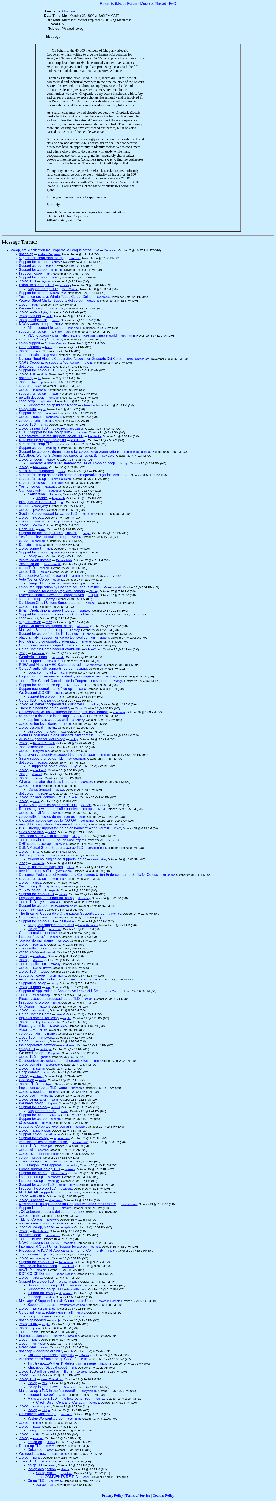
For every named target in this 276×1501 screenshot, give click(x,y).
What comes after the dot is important (47, 782)
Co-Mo (37, 525)
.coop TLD (27, 1037)
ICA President (67, 921)
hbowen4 (61, 844)
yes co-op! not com (42, 731)
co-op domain (29, 420)
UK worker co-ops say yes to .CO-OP (47, 820)
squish (78, 716)
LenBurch (55, 583)
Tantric (52, 727)
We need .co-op (31, 1103)
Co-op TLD (36, 583)
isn (35, 606)
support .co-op (30, 599)
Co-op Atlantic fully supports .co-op (45, 668)
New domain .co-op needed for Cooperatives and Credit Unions (67, 1204)
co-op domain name (34, 521)
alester (60, 789)
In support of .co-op (34, 1002)
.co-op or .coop (30, 459)
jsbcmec (43, 1150)
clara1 (37, 882)
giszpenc (66, 1188)
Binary (62, 471)
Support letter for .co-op (37, 1208)
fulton (35, 1339)
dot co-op (26, 378)
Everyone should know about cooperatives (51, 595)
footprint (58, 1223)
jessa (36, 1328)
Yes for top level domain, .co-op (43, 537)
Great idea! (27, 1347)
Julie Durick (47, 700)
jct (43, 556)
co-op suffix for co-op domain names (47, 816)
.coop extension (31, 747)
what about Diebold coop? (47, 1367)
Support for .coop (32, 293)
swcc (36, 801)
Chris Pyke (40, 312)
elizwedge (88, 405)
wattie (42, 1080)
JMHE (45, 1316)
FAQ (172, 3)
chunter (57, 262)
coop (23, 618)
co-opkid (82, 1371)
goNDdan (44, 366)
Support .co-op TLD (43, 289)
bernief (60, 1014)
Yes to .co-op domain (35, 560)
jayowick (52, 1219)
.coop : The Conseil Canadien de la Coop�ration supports (64, 681)
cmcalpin (46, 1146)
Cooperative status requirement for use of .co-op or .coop (71, 463)
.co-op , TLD (28, 1084)
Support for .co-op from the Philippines (48, 633)
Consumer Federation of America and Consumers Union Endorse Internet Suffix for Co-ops (88, 874)
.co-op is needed (31, 1091)
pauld (49, 316)
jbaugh (124, 463)
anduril (55, 1107)
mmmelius (57, 878)
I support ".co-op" (32, 936)
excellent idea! (30, 1235)
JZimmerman (94, 664)
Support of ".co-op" (42, 1111)
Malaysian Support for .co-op (41, 630)
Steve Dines (59, 1173)
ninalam (41, 1270)
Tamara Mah (64, 560)
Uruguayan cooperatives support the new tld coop (57, 754)
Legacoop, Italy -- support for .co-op (46, 898)
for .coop (34, 1297)
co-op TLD (27, 568)
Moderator (110, 250)
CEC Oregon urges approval (41, 1165)
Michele (45, 568)
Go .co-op (26, 1080)
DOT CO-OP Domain (35, 1273)
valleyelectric (41, 1022)
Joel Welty (55, 1480)
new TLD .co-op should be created (45, 824)
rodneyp (54, 1091)
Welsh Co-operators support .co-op (46, 626)
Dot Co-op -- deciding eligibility (51, 1355)
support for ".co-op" (34, 339)
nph (48, 273)
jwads (37, 1426)
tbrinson (77, 1088)
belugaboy (66, 1227)
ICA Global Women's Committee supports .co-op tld (58, 455)
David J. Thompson (50, 855)
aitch (62, 696)
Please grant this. (32, 1026)
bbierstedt (39, 944)
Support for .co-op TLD (36, 370)
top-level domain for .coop (39, 1018)
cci (99, 735)
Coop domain (29, 1072)
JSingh (55, 277)
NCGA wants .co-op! (34, 324)
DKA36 (36, 1157)
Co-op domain (30, 347)
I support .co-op (31, 1177)
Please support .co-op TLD (39, 1169)
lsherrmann (40, 467)
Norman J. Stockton (66, 1335)
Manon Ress (58, 293)
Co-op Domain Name (35, 1014)
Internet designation (34, 1335)
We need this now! (33, 1453)
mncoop (38, 1438)
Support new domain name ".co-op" (46, 689)
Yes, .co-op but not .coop (38, 1266)
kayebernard (62, 1138)
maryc (52, 1465)
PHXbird (57, 1161)
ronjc (57, 521)
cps (43, 409)
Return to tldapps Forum (118, 3)
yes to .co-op (29, 952)
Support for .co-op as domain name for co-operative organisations (69, 451)
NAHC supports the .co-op (39, 1242)
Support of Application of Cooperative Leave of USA (58, 991)
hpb (70, 1351)
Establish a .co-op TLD (36, 285)
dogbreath (55, 1200)
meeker (94, 704)
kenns (45, 1347)
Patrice (42, 762)
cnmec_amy (40, 506)
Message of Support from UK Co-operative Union (56, 1301)
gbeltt (44, 1057)
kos (48, 987)
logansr (52, 1103)
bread (55, 320)
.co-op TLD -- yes (32, 902)
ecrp (126, 475)
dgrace (95, 1246)
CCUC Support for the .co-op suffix (45, 432)
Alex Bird (82, 626)
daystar (45, 281)
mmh (47, 1072)
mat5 (49, 548)
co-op (23, 506)
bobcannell (87, 820)
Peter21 (100, 1398)
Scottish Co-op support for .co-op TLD (48, 513)
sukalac (81, 824)
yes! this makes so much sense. (43, 1142)
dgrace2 (91, 602)
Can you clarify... (31, 490)
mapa (54, 393)
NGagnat (50, 486)
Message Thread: (19, 242)
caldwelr (82, 432)
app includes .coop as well (48, 720)
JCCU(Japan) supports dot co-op (44, 1211)
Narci (48, 347)
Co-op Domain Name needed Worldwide (50, 649)
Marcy (68, 1387)
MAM (101, 809)
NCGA (59, 324)
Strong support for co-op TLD (41, 758)
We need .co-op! (31, 308)
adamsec (105, 614)
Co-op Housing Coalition (67, 428)
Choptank (68, 11)
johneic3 (73, 327)
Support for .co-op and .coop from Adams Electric (56, 614)
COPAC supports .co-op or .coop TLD (48, 805)
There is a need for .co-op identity (44, 708)
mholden (72, 1165)
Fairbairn (65, 1208)
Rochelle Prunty (61, 331)
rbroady (55, 964)
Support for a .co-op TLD (47, 1285)
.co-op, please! (30, 417)
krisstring (39, 1068)
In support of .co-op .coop (47, 766)
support (24, 386)
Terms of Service (137, 1495)
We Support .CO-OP (34, 692)
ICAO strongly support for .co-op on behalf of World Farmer (64, 828)
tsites (49, 265)
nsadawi (51, 413)
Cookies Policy (163, 1495)
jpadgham (39, 389)
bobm (36, 1215)
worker (50, 1297)
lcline (56, 1002)
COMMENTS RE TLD (61, 1477)
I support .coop (30, 273)
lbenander (38, 653)
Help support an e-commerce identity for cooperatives (60, 676)
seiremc (38, 778)
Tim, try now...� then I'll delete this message (62, 1363)
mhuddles (52, 417)
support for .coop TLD (35, 444)
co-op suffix (28, 409)
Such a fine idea (31, 832)
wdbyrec (47, 1084)
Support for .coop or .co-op (39, 685)
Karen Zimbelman (52, 1379)
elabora (104, 637)
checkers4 (39, 770)
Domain (25, 544)
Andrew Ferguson (49, 254)
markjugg (54, 1181)
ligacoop (37, 382)
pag (34, 304)
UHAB (51, 1442)
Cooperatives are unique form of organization (53, 1060)
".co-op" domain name (36, 940)
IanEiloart (68, 1266)
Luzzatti (116, 587)
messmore (39, 541)
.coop (23, 304)
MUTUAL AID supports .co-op (41, 1192)
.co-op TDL (27, 374)
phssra (64, 1469)
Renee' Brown (42, 967)
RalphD (93, 595)
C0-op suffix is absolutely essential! (46, 1312)
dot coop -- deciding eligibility (41, 1351)
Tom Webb (38, 1343)
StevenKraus (129, 1204)
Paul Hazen (40, 1231)
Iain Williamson (77, 1289)
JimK (44, 424)
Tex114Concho (68, 797)
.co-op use (27, 1095)
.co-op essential (31, 727)
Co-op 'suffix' (46, 1473)
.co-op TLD (27, 281)
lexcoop (54, 397)
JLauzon (80, 1126)
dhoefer (38, 960)
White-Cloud (93, 649)
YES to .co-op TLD (33, 890)
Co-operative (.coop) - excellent (43, 575)
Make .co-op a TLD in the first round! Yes (59, 1398)
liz (39, 378)
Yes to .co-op (29, 564)
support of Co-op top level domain (45, 1126)
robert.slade (72, 685)
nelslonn (47, 1430)
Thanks (41, 498)
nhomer (87, 641)
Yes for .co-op (29, 486)
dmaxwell (49, 952)
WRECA (63, 940)
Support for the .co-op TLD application (48, 533)
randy (54, 983)
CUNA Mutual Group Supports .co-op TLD (51, 847)
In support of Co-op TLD (37, 502)
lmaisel (57, 339)
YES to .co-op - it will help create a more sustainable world (72, 335)
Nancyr (51, 459)
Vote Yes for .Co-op (34, 579)
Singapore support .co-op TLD (51, 925)
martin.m (87, 513)
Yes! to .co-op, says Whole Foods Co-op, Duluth (56, 296)
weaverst (93, 300)
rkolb (96, 1060)
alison (57, 813)
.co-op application (32, 964)
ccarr (50, 1450)
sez (63, 731)
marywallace (41, 751)
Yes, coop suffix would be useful (43, 836)
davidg (73, 739)
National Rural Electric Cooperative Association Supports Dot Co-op (70, 358)
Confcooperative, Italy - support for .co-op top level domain (63, 712)
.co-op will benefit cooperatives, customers (51, 704)
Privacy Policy (112, 1495)
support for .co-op (32, 331)
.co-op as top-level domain (39, 723)
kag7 (74, 766)
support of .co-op (32, 975)
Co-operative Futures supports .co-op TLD (51, 436)
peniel (52, 747)
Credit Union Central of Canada (60, 1402)
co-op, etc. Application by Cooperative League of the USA (63, 587)
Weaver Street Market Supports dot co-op (51, 300)
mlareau (70, 1169)
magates (69, 1242)
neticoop (105, 754)
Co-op (23, 1041)
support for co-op (32, 482)
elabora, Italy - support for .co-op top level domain (57, 637)
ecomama (74, 1418)
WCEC (45, 971)
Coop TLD (27, 529)
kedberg (51, 448)
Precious (74, 1192)
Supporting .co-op (32, 983)
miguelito (49, 355)
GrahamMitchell (69, 1281)
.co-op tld (26, 1153)
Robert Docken (65, 1273)
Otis (44, 1383)
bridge (46, 1410)
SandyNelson (88, 1391)
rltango (118, 681)
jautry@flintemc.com (64, 905)
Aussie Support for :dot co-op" (42, 739)
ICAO (117, 828)
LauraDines (59, 1453)
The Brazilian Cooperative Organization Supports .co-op (62, 913)
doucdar (82, 668)
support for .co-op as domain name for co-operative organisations (69, 475)
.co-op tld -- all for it (34, 813)
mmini (37, 1375)
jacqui (86, 1477)
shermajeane (58, 975)
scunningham (41, 1258)
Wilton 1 (46, 948)
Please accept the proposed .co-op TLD (49, 998)
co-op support (29, 343)
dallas (62, 370)
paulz (55, 890)
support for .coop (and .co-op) (41, 258)
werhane (66, 1414)
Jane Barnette (52, 564)
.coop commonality (42, 672)
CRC (49, 622)
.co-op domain (30, 316)
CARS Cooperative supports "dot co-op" (49, 362)
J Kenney (55, 494)
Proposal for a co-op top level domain (56, 591)
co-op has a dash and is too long (44, 716)
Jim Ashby (38, 863)
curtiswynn (53, 1134)
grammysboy (64, 871)
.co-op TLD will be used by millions (45, 1371)
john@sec (39, 956)
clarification (36, 494)
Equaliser (66, 1473)
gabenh (45, 1006)
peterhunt (55, 929)
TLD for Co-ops (30, 1219)
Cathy (78, 708)
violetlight (78, 575)
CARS (89, 362)
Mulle (44, 374)
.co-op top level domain (37, 797)
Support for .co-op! (33, 262)
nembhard (54, 1177)
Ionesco (55, 936)
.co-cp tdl (26, 1150)
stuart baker (98, 859)
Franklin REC (54, 661)
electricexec (67, 1045)
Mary (76, 836)
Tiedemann (66, 1262)
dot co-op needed (32, 1320)
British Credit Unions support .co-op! (47, 610)
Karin (64, 672)
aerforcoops (56, 308)
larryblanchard (97, 847)
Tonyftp (46, 1122)
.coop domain (29, 1254)
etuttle (43, 1029)
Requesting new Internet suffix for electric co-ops (56, 809)
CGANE (57, 917)
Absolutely (27, 1029)
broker (45, 572)
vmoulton (87, 782)
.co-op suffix (28, 1324)
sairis (55, 1099)
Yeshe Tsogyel (68, 1184)
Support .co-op (30, 265)
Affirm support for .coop (45, 327)
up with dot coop (31, 397)
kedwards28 (80, 1142)
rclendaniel (56, 482)
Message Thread (153, 3)
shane (37, 351)
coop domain (29, 355)
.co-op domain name (34, 840)
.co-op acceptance (33, 1161)
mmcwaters (40, 1010)
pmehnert (39, 510)
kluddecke (94, 436)
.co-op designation (33, 320)
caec (42, 529)
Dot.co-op (35, 1450)
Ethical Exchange (44, 1308)
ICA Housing (78, 440)
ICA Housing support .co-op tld (42, 440)
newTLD (25, 1270)
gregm (88, 998)
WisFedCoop (41, 995)
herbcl (37, 1457)
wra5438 (55, 902)
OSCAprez (45, 793)
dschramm (128, 335)
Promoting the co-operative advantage (48, 641)
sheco (37, 785)
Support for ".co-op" (34, 1138)
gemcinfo (57, 552)
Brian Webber (79, 1285)
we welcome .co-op (34, 1223)
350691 (38, 1277)
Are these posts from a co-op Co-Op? (47, 1359)
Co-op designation (33, 917)
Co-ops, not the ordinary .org (41, 867)
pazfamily (63, 444)
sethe (36, 1434)
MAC (36, 851)
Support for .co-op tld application (52, 405)
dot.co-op (26, 254)
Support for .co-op (33, 269)
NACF (52, 832)
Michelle (110, 676)
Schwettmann (77, 758)
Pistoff (112, 1250)
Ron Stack (38, 909)
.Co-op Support (39, 789)
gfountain (53, 886)
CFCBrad (51, 933)
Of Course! (27, 1006)
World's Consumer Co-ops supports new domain (56, 735)
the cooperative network (37, 1045)
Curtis (63, 1394)
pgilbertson (46, 401)
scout (34, 618)
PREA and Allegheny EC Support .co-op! (50, 664)
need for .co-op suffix (35, 871)
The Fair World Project (69, 840)
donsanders (40, 1041)
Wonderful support (33, 657)
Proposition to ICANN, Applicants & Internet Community (61, 1250)
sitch (35, 1332)
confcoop (119, 712)
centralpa (46, 1049)
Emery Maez (111, 991)
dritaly (81, 1312)
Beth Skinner (70, 289)
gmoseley (64, 285)
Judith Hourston (61, 479)
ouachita (58, 579)
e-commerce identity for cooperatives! (48, 979)
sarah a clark (89, 979)
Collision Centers (55, 343)
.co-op (23, 312)
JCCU (78, 1211)
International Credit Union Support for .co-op (53, 1246)
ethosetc (72, 645)
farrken (36, 1239)
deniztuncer (53, 1235)
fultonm (56, 1119)
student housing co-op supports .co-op (57, 859)
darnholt (37, 774)
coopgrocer (52, 1064)
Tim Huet (75, 258)
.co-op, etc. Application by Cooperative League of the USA (54, 250)
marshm (105, 1363)
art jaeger (169, 874)
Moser (50, 1446)
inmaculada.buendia (137, 451)
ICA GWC (108, 455)
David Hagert (41, 1130)
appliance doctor (48, 1153)
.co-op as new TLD (33, 428)
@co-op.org (28, 1122)
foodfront (57, 269)
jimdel (37, 1422)
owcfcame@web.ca (72, 1304)
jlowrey (50, 599)
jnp (62, 502)
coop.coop (27, 401)
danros (63, 894)
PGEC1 (38, 517)
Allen (38, 386)
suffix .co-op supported (36, 471)
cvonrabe (103, 296)
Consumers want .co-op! (37, 1414)
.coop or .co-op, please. (37, 1227)
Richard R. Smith (44, 743)
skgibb (46, 1324)
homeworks (46, 1037)
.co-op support (30, 548)
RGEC (59, 692)
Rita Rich (39, 1196)
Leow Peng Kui (88, 925)
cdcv (38, 544)
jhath (82, 816)
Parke (68, 723)
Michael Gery (58, 1026)
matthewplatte (42, 1406)
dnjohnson (66, 1293)
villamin (55, 1115)
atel (52, 1484)
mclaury (38, 1076)
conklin (76, 537)
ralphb (67, 1018)
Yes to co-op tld (31, 886)
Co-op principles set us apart (41, 645)
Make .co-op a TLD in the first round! (47, 1391)
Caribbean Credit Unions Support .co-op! (50, 602)
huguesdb (55, 490)
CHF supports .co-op (35, 844)
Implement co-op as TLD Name (43, 1088)
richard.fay (46, 1095)
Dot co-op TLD (30, 1446)
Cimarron (50, 1033)
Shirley (93, 591)
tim (74, 1367)
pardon (48, 1254)
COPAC (86, 805)
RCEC (82, 689)
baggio (48, 420)
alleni (70, 867)
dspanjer (55, 1320)
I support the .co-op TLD (37, 1188)
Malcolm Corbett (109, 1301)
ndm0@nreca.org (138, 358)
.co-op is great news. (44, 1387)
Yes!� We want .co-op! (45, 1418)
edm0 (64, 1111)
